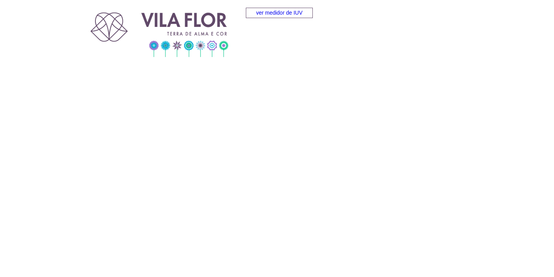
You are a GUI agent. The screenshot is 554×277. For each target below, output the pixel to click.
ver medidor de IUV (279, 13)
